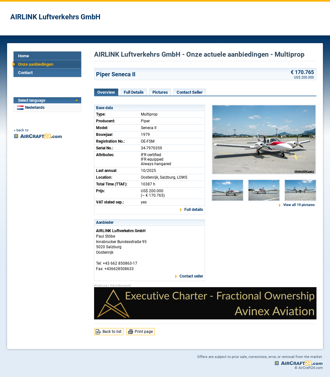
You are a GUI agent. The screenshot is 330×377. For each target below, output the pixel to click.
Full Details (134, 92)
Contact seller (191, 276)
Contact (25, 72)
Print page (144, 331)
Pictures (160, 92)
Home (23, 55)
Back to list (111, 331)
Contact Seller (190, 92)
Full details (193, 209)
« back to (21, 130)
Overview (106, 92)
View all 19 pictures (299, 205)
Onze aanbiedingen (35, 64)
